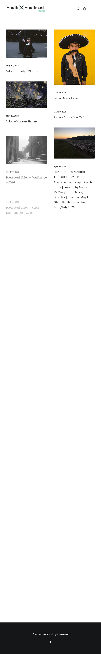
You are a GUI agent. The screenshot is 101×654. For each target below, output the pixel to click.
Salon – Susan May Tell (69, 117)
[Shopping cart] (83, 8)
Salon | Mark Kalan (66, 98)
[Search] (77, 8)
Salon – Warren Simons (21, 121)
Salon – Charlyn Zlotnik (22, 71)
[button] (93, 9)
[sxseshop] (26, 9)
